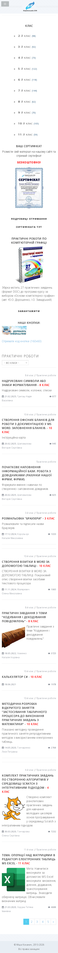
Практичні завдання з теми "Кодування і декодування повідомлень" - (24, 617)
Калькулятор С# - (22, 677)
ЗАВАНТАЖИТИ (29, 311)
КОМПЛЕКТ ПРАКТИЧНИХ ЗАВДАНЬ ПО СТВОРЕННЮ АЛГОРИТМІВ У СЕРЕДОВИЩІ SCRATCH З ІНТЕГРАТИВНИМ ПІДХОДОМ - (28, 784)
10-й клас (29, 414)
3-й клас (29, 512)
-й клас (27, 36)
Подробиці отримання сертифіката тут (29, 222)
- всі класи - (11, 362)
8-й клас (29, 375)
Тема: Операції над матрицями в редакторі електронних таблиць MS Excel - (29, 859)
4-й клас (29, 769)
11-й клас (29, 849)
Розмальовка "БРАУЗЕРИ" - (28, 518)
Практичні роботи (46, 375)
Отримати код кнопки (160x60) (21, 341)
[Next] (53, 922)
